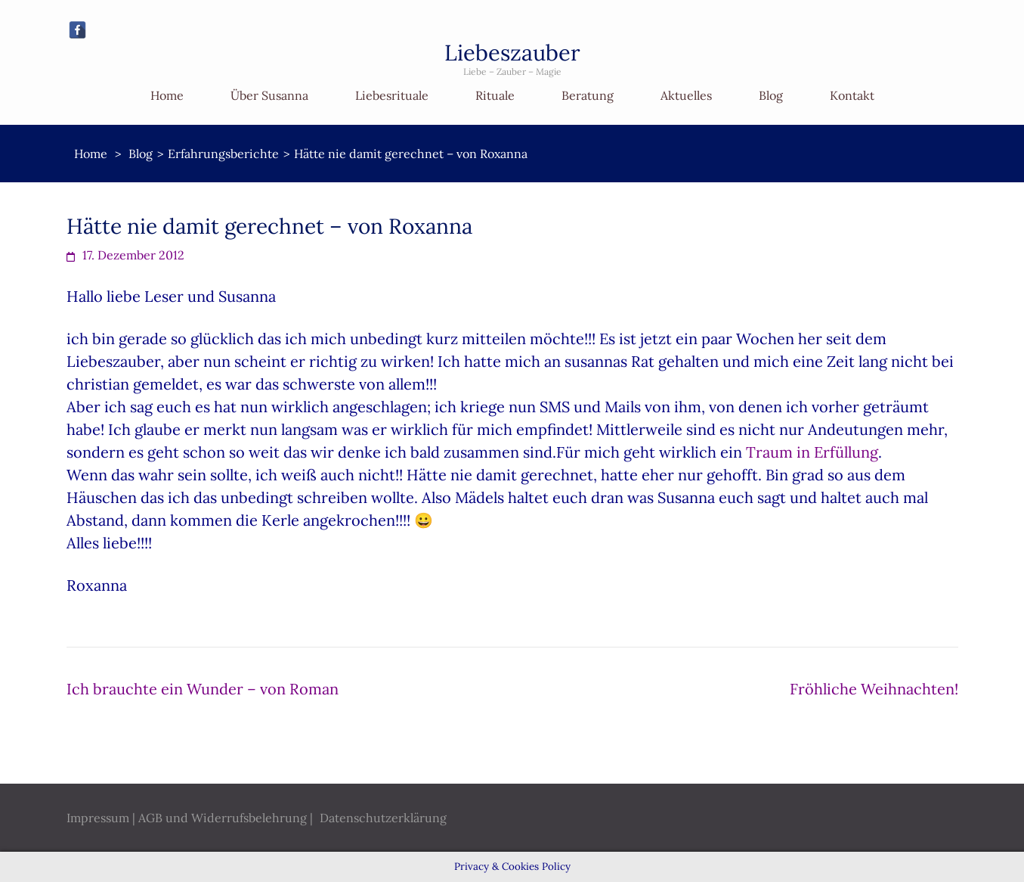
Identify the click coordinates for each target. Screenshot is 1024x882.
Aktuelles (686, 95)
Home (167, 95)
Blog (771, 95)
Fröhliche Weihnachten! (874, 688)
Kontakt (852, 95)
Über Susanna (269, 95)
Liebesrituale (391, 95)
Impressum (98, 817)
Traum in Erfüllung (812, 452)
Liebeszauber (512, 53)
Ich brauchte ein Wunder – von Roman (203, 688)
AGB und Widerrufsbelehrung (222, 817)
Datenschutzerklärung (383, 817)
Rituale (495, 95)
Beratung (587, 95)
